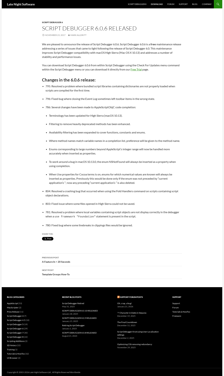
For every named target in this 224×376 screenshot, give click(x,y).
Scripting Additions (15, 340)
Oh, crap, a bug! (124, 302)
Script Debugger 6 (52, 22)
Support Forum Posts (131, 296)
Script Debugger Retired (73, 302)
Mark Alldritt (78, 35)
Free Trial (136, 69)
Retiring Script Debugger (73, 325)
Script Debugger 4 (15, 315)
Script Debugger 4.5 (16, 319)
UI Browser (12, 357)
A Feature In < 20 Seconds (112, 259)
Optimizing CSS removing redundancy (134, 343)
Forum (170, 4)
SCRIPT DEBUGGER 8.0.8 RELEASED (79, 332)
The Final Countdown (127, 321)
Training (11, 349)
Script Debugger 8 (137, 4)
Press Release (13, 311)
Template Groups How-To (112, 271)
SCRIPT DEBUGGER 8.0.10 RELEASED (80, 310)
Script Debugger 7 (15, 332)
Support (183, 4)
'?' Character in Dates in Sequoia (131, 312)
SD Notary (11, 344)
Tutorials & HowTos (16, 353)
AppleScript (12, 302)
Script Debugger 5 (15, 323)
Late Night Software (21, 4)
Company (207, 4)
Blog (194, 4)
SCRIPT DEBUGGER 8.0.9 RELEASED (79, 317)
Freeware (176, 315)
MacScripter (12, 307)
